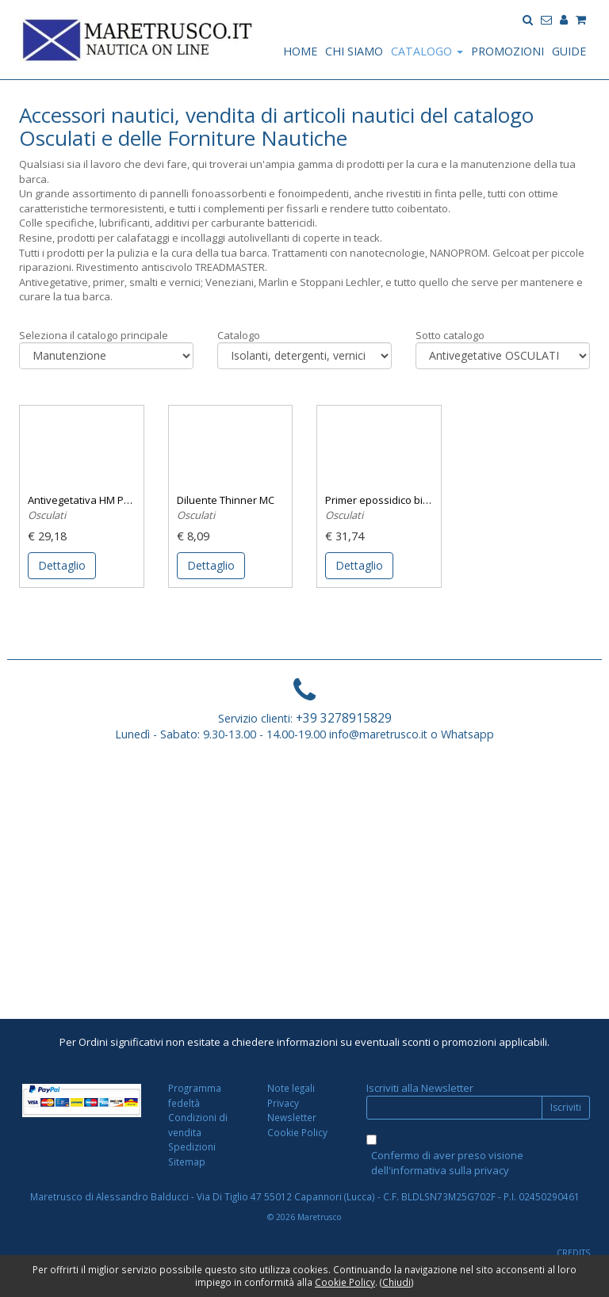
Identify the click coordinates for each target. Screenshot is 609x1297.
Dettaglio (62, 565)
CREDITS (573, 1252)
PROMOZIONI (507, 51)
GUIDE (569, 51)
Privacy (283, 1103)
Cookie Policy (297, 1132)
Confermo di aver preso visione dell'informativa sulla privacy (447, 1162)
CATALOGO (427, 51)
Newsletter (291, 1117)
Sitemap (186, 1161)
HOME (300, 51)
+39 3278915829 (344, 718)
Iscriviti (565, 1107)
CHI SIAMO (354, 51)
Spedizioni (192, 1146)
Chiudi (396, 1282)
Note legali (291, 1087)
